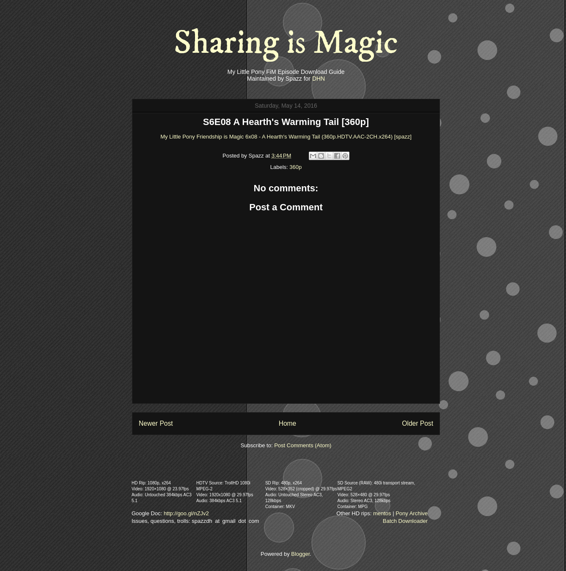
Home (288, 423)
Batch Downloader (405, 521)
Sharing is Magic (286, 43)
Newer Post (156, 423)
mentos (382, 513)
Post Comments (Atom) (302, 445)
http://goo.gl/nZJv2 (186, 513)
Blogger (300, 554)
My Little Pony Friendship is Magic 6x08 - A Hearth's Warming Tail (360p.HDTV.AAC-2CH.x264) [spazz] (286, 136)
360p (295, 167)
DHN (318, 78)
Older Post (417, 423)
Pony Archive (412, 513)
